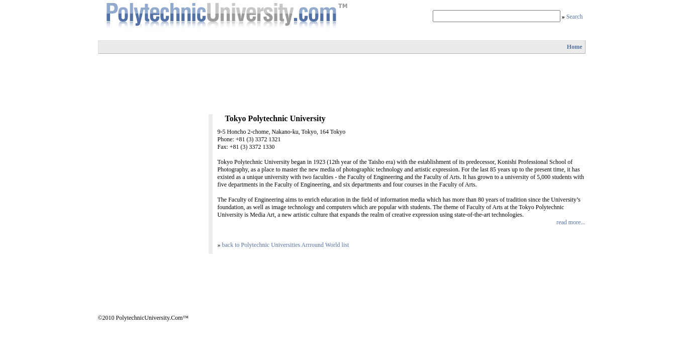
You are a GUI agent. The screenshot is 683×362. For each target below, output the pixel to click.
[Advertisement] (342, 84)
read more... (570, 222)
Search (574, 16)
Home (574, 46)
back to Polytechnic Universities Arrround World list (285, 244)
